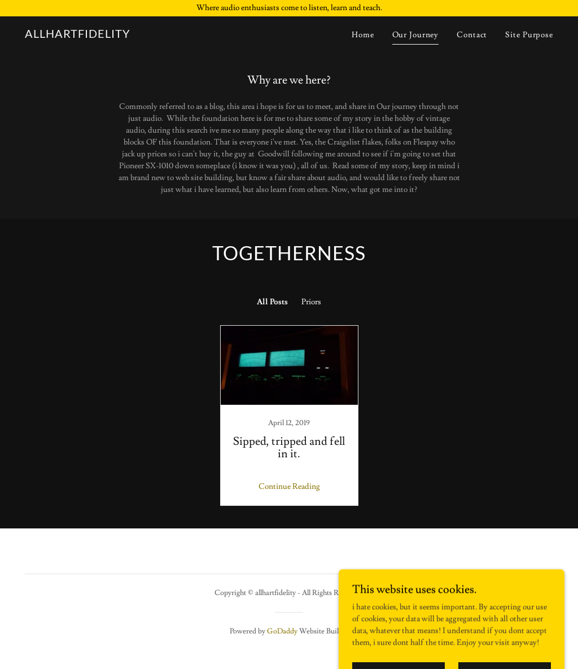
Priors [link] (311, 302)
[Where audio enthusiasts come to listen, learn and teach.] (289, 8)
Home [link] (363, 35)
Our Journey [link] (415, 35)
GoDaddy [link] (282, 631)
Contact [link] (472, 35)
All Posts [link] (272, 302)
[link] (77, 35)
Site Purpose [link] (529, 35)
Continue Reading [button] (289, 487)
